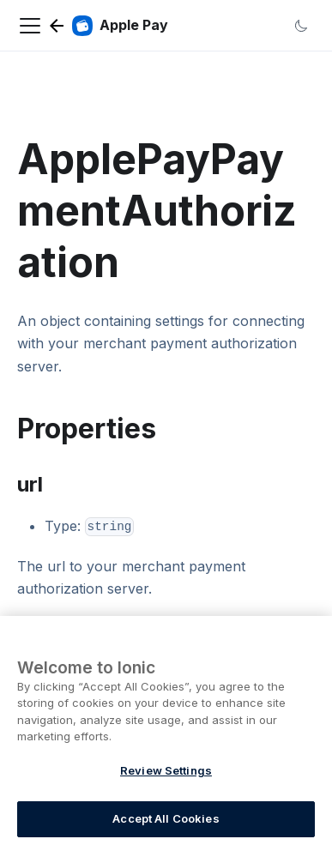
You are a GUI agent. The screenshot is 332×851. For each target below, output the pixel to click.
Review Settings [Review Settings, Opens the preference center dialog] (166, 770)
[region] (166, 733)
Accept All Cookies (165, 818)
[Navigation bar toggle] (30, 26)
